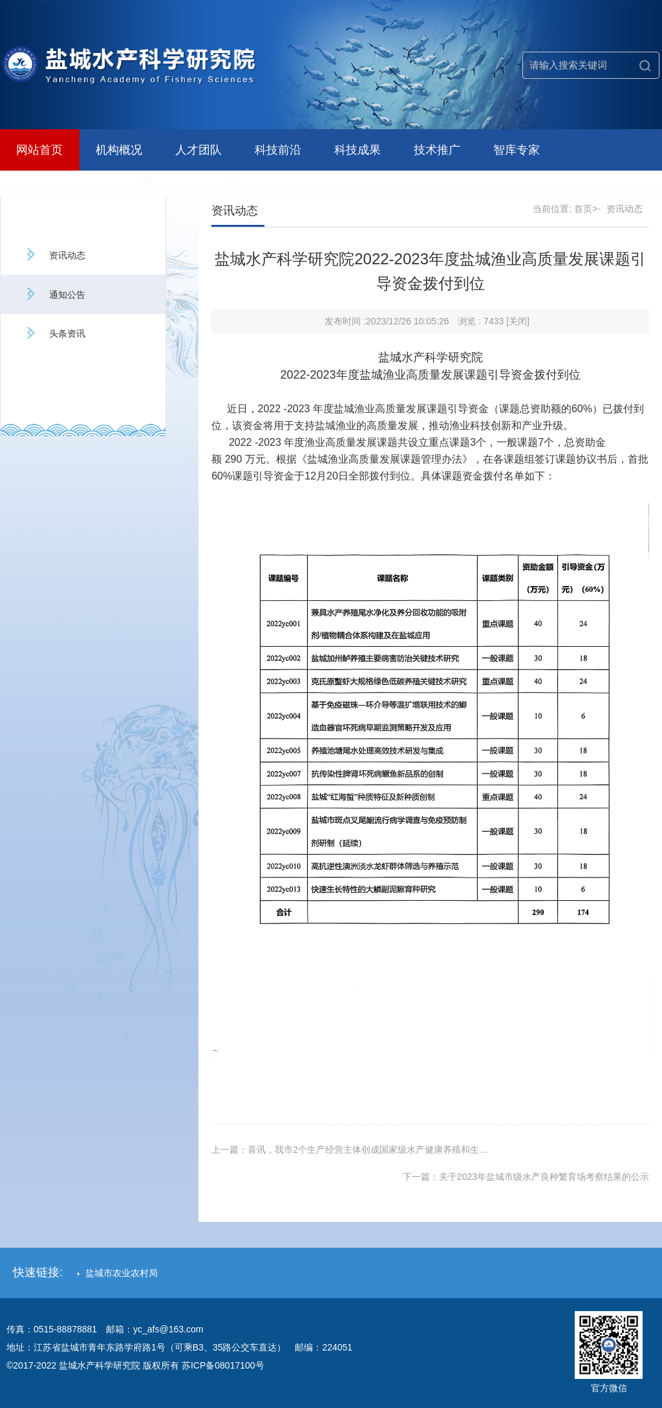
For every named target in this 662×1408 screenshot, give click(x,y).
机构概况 (119, 149)
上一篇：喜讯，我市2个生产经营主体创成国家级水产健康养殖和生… (349, 1149)
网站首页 (39, 149)
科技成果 (357, 149)
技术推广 (437, 149)
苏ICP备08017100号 (223, 1365)
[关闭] (517, 321)
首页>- (587, 209)
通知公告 (54, 294)
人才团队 (198, 149)
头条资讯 (54, 333)
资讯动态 (54, 255)
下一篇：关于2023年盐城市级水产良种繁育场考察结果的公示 (526, 1177)
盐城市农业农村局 (118, 1273)
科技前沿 (278, 149)
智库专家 (516, 149)
